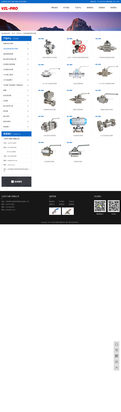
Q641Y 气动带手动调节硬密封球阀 (77, 57)
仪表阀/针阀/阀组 (9, 64)
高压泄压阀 (7, 95)
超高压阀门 (7, 121)
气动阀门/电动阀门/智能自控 (13, 85)
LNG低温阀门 (8, 80)
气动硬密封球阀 (78, 135)
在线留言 (102, 7)
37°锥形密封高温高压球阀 (106, 57)
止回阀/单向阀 (8, 69)
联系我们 (113, 7)
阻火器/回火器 (8, 106)
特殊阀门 (6, 127)
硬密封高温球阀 (78, 109)
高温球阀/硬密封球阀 (29, 33)
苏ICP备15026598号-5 (72, 222)
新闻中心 (52, 204)
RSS (114, 1)
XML (118, 1)
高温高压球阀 (78, 161)
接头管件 (6, 116)
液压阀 (5, 111)
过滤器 (5, 101)
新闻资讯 (90, 7)
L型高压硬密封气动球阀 (49, 57)
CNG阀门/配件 (8, 75)
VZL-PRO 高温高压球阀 (49, 83)
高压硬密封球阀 (49, 161)
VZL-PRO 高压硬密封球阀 (106, 83)
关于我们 (66, 7)
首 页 (13, 33)
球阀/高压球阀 (8, 43)
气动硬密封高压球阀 (49, 109)
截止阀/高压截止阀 (9, 59)
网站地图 (109, 1)
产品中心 (78, 7)
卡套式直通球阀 (78, 83)
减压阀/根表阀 (8, 54)
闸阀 (4, 90)
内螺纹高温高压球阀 (106, 109)
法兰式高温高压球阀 (106, 135)
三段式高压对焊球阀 (49, 135)
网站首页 (54, 7)
